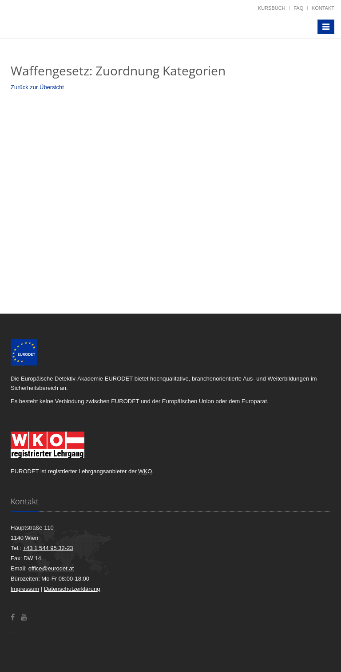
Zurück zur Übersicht (37, 87)
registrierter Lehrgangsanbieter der (100, 471)
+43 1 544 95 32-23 (48, 548)
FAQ (298, 8)
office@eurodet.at (51, 568)
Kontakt (323, 8)
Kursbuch (271, 8)
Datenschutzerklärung (72, 589)
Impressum (25, 589)
